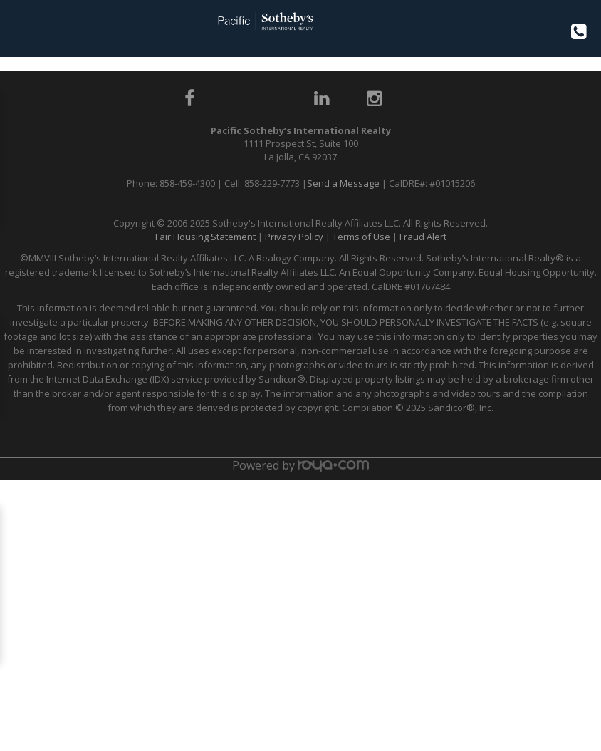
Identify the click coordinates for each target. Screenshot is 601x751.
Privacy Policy (294, 236)
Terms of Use (361, 236)
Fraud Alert (422, 236)
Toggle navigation (16, 27)
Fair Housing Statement (205, 236)
